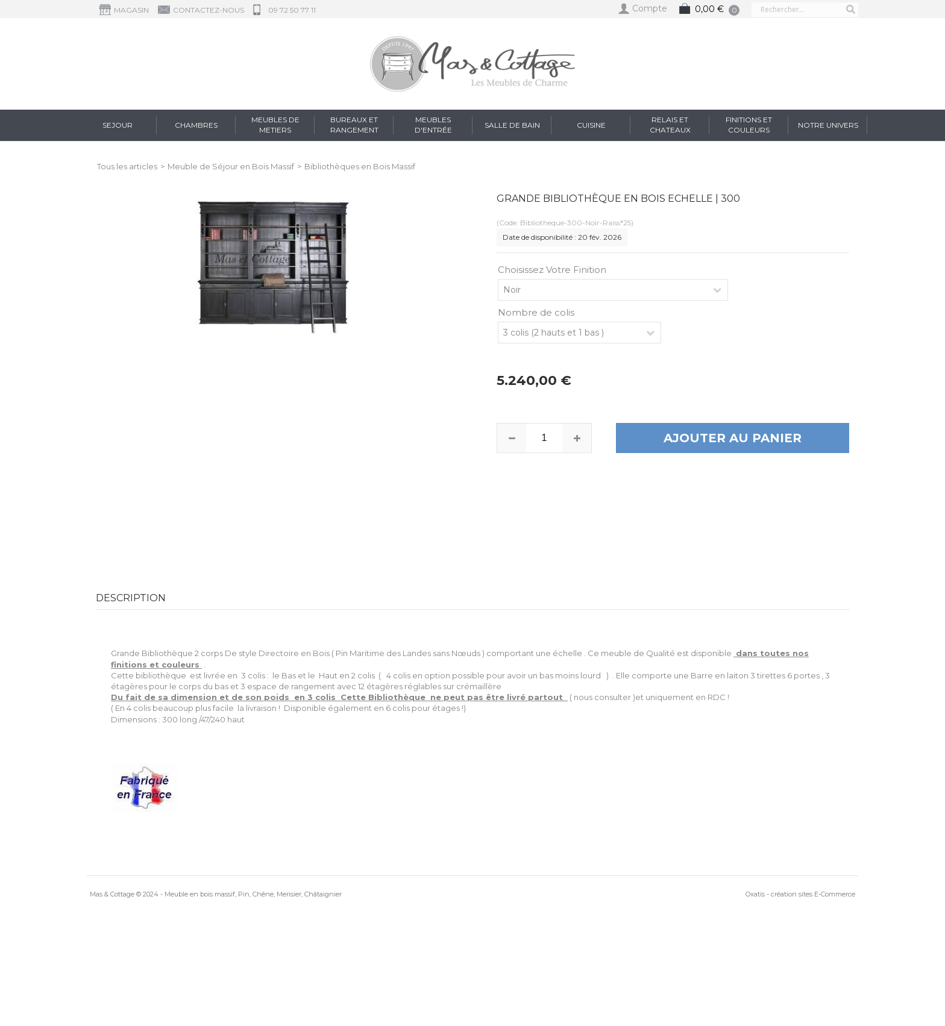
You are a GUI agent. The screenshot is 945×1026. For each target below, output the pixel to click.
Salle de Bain (512, 125)
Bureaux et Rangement (354, 124)
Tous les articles (127, 166)
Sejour (117, 125)
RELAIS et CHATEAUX (670, 124)
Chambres (196, 125)
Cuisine (591, 125)
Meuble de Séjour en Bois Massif (231, 166)
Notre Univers (828, 125)
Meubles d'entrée (433, 124)
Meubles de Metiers (275, 124)
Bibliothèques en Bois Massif (359, 166)
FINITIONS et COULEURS (749, 124)
